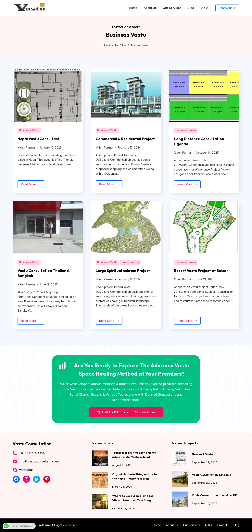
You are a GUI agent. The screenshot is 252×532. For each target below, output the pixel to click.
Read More (32, 190)
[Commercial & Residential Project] (126, 95)
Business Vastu (29, 130)
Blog (191, 7)
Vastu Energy (130, 266)
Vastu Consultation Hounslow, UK (214, 495)
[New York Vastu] (180, 459)
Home (133, 7)
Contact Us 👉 (227, 7)
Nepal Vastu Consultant (39, 138)
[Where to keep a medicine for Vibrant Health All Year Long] (100, 502)
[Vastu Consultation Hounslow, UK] (180, 499)
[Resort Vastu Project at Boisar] (204, 232)
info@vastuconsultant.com (39, 462)
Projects (223, 525)
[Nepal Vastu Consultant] (48, 95)
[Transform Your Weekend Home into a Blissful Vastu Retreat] (100, 459)
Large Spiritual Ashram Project (124, 274)
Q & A (204, 7)
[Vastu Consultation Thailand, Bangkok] (48, 232)
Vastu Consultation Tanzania (211, 475)
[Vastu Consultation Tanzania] (180, 479)
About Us (150, 7)
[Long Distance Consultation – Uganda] (204, 95)
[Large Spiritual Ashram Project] (126, 232)
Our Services (172, 7)
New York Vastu (202, 454)
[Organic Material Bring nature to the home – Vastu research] (100, 480)
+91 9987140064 (32, 453)
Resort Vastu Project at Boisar (202, 275)
